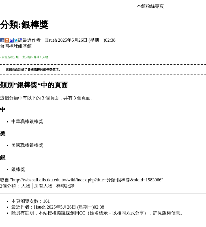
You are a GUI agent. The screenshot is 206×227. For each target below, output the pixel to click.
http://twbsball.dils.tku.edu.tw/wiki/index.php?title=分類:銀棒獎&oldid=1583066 (87, 180)
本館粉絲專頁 (150, 6)
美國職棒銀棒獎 (27, 145)
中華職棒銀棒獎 (27, 121)
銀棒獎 (47, 70)
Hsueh (51, 40)
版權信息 (171, 213)
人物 (45, 57)
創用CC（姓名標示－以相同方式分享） (109, 213)
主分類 (26, 57)
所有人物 (43, 186)
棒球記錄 (65, 186)
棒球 (36, 57)
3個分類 (8, 186)
